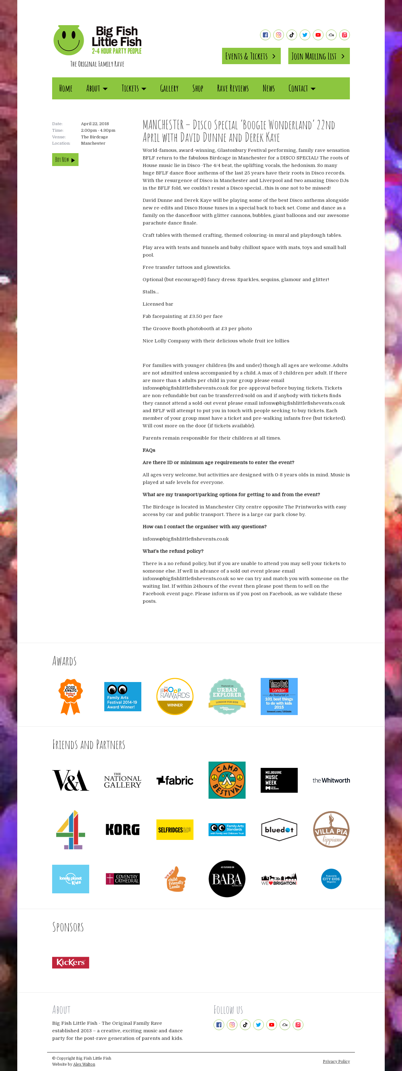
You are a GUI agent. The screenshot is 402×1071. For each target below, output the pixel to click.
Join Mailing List (319, 56)
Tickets (134, 88)
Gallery (169, 88)
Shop (197, 88)
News (269, 88)
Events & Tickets (251, 56)
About (97, 88)
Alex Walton (84, 1064)
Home (66, 88)
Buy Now (65, 160)
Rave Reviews (233, 88)
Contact (302, 88)
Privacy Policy (336, 1061)
